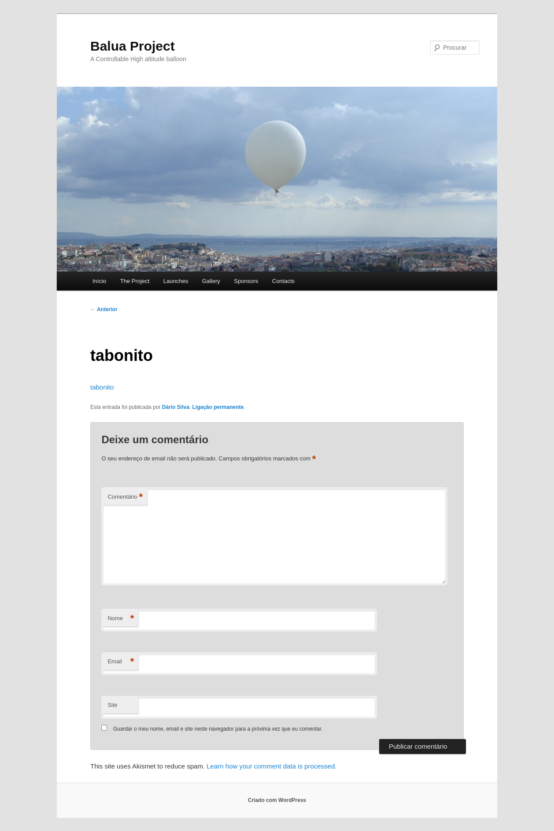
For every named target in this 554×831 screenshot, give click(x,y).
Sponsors (246, 281)
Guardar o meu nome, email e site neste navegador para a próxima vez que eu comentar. (218, 729)
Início (99, 281)
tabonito (102, 387)
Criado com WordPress (277, 800)
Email (120, 661)
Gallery (211, 281)
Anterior (104, 309)
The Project (134, 281)
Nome (120, 618)
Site (112, 705)
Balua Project (132, 46)
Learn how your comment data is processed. (271, 766)
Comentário (125, 497)
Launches (175, 281)
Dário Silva (175, 407)
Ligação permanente (218, 407)
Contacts (283, 281)
